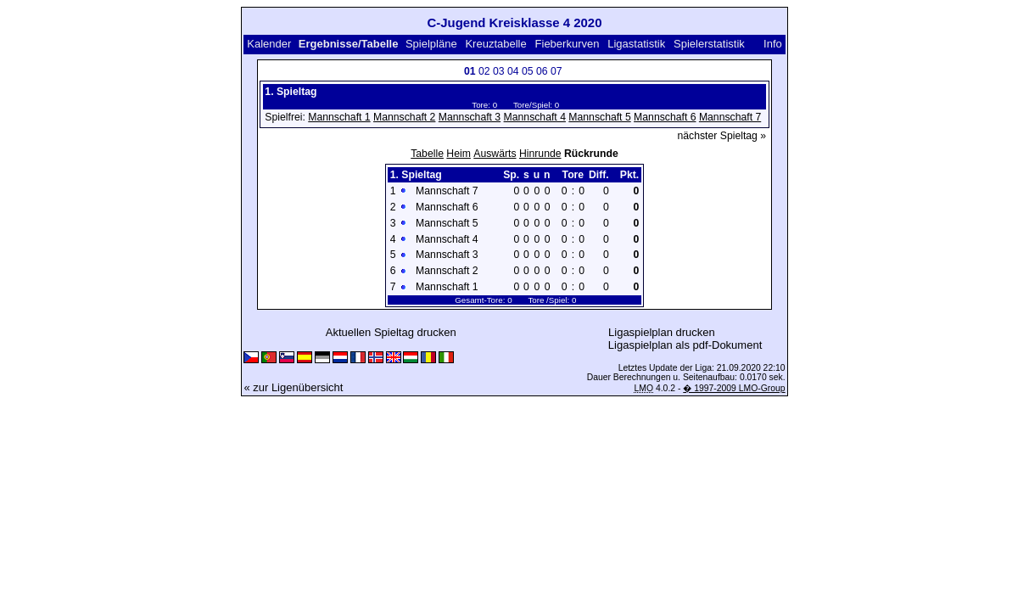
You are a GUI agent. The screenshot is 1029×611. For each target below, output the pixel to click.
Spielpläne (431, 43)
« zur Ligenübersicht (293, 387)
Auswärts (494, 154)
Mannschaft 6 (665, 117)
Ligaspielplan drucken (661, 332)
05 (528, 71)
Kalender (269, 43)
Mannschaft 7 (730, 117)
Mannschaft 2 (404, 117)
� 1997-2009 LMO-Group (734, 388)
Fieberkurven (567, 43)
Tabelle (427, 154)
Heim (458, 154)
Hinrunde (540, 154)
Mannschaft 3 (470, 117)
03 (499, 71)
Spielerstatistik (709, 43)
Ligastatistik (636, 43)
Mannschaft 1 (339, 117)
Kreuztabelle (495, 43)
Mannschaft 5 (599, 117)
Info (772, 43)
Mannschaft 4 (535, 117)
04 (513, 71)
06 (542, 71)
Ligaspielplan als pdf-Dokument (685, 345)
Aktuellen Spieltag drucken (391, 332)
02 (484, 71)
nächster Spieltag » (722, 136)
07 (556, 71)
